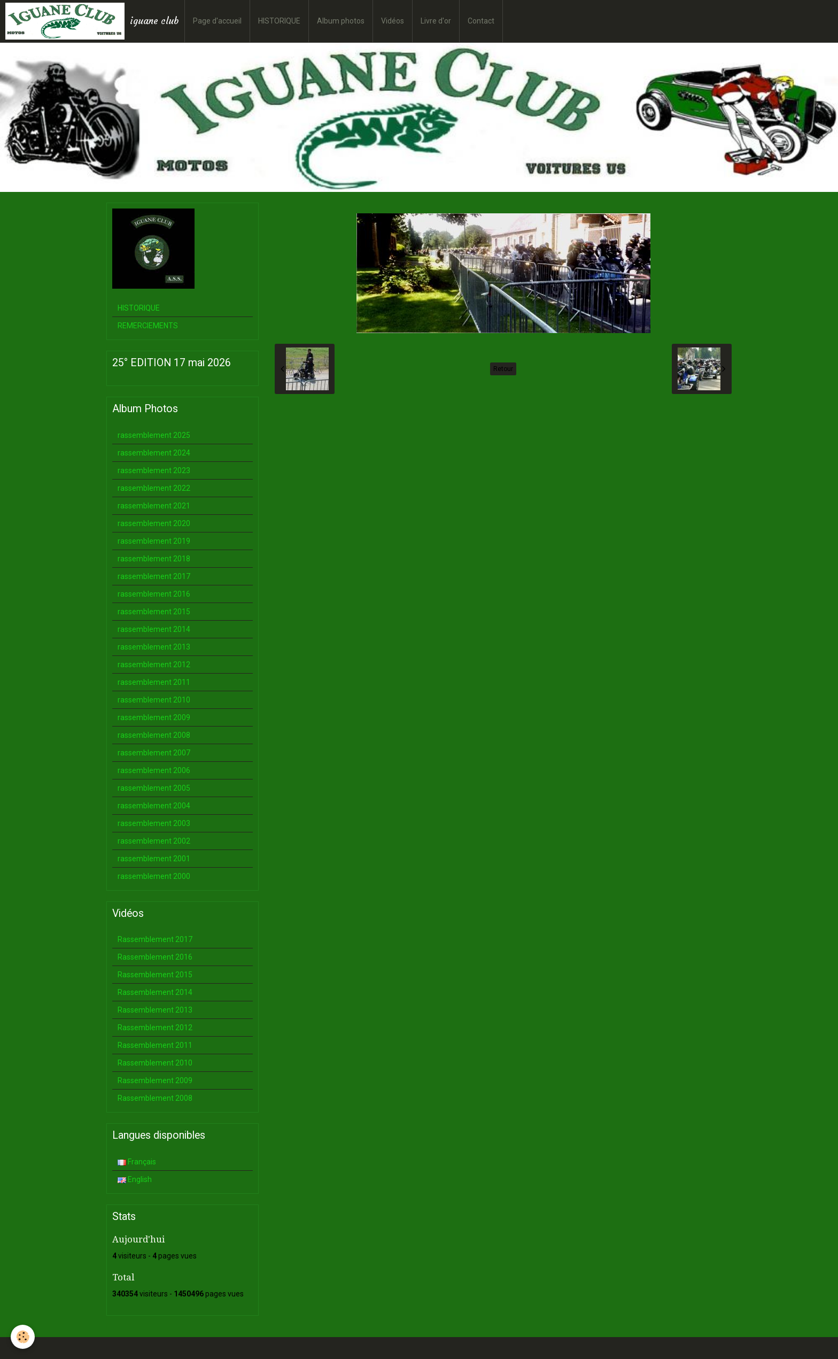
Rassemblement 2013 (155, 1010)
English (135, 1179)
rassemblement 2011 (154, 682)
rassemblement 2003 (154, 823)
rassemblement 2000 (154, 876)
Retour (503, 369)
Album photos (340, 21)
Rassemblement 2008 (155, 1098)
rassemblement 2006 (154, 770)
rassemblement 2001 (154, 858)
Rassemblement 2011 (155, 1045)
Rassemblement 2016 (155, 957)
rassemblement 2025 (154, 435)
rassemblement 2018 (154, 558)
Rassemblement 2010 (155, 1063)
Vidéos (392, 21)
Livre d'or (436, 21)
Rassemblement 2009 (155, 1080)
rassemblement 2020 (154, 523)
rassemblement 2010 (154, 700)
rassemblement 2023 (154, 470)
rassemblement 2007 (154, 752)
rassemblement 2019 (154, 541)
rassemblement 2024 (154, 453)
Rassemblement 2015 (155, 974)
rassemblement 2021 (154, 505)
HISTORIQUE (279, 21)
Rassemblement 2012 (155, 1027)
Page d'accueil (217, 21)
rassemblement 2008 (154, 735)
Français (137, 1161)
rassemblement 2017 (154, 576)
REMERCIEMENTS (148, 325)
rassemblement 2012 (154, 664)
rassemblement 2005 (154, 788)
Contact (481, 21)
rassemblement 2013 (154, 647)
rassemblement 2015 (154, 611)
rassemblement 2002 (154, 841)
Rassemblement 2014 (155, 992)
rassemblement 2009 (154, 717)
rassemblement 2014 (154, 629)
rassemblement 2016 (154, 594)
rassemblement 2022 (154, 488)
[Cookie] (23, 1337)
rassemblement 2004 (154, 805)
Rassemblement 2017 (155, 939)
